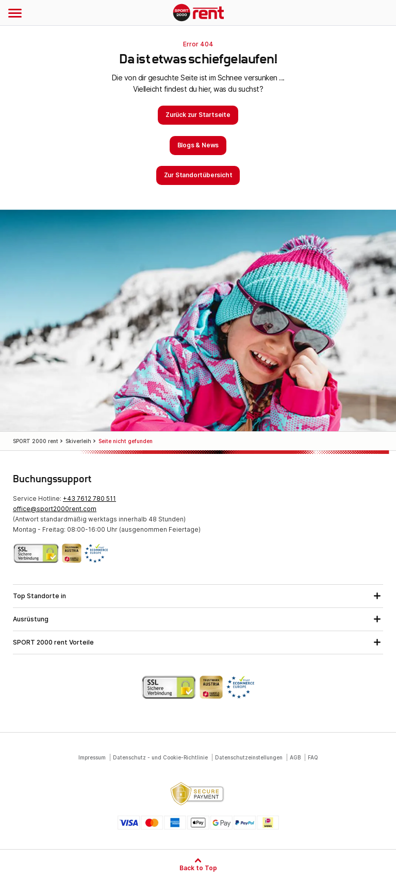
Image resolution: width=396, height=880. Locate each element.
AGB (295, 757)
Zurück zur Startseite (198, 115)
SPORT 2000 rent (198, 13)
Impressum (92, 757)
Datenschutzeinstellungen (249, 757)
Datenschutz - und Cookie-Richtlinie (160, 757)
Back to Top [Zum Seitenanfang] (198, 867)
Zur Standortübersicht (198, 175)
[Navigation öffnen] (15, 13)
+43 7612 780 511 (89, 498)
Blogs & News (198, 145)
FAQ (313, 757)
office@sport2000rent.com (54, 509)
